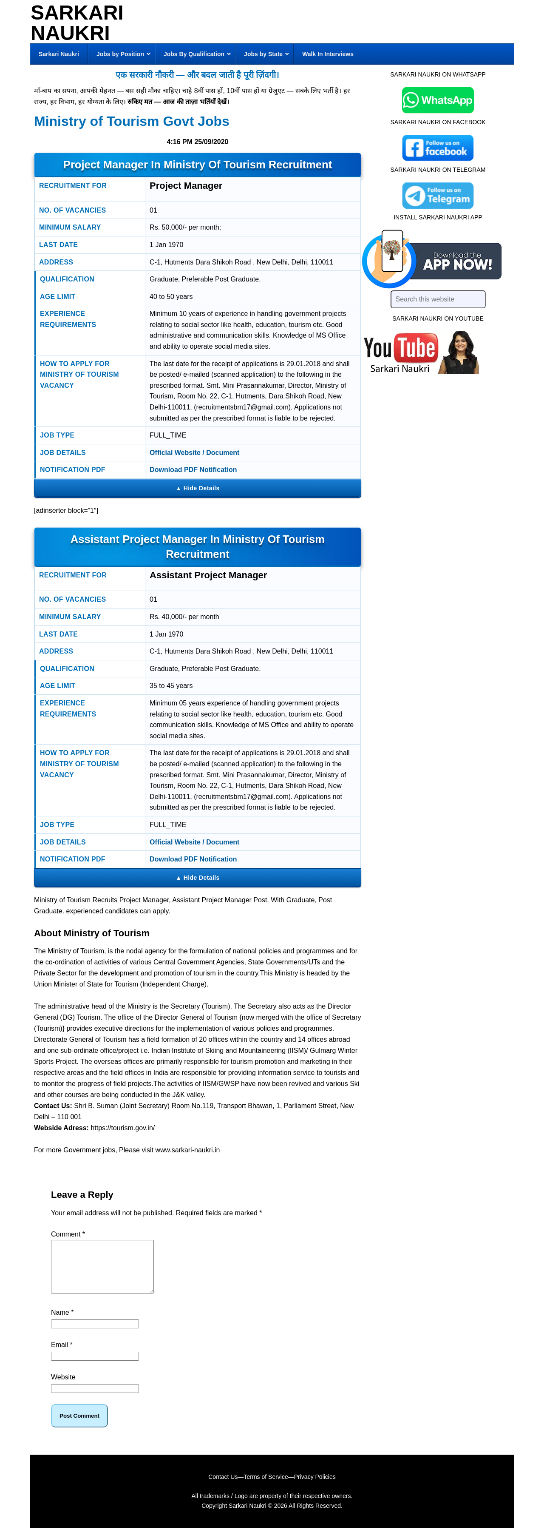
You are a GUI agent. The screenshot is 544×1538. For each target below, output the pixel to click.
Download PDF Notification (193, 469)
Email (62, 1355)
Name (62, 1322)
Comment (68, 1234)
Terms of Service (266, 1487)
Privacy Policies (315, 1487)
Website (63, 1387)
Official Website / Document (194, 452)
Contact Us (223, 1487)
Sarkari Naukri (77, 22)
